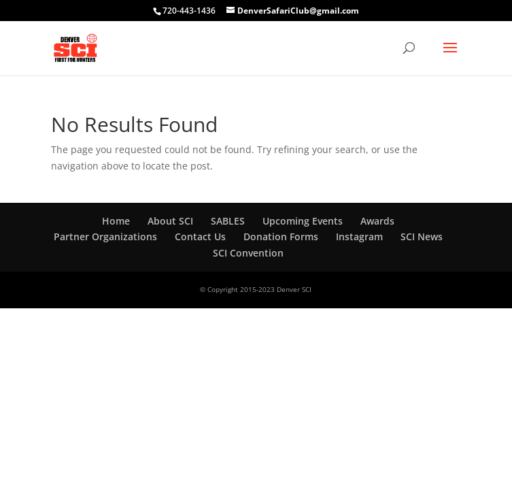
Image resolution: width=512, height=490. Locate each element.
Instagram (359, 236)
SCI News (421, 236)
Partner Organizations (105, 236)
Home (116, 220)
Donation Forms (280, 236)
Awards (377, 220)
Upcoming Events (302, 220)
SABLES (228, 220)
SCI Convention (248, 252)
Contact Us (200, 236)
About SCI (170, 220)
